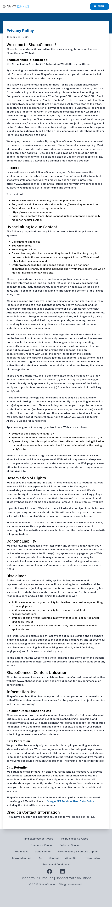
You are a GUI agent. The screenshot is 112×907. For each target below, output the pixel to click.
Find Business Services (74, 838)
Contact (54, 858)
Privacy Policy (91, 858)
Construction (43, 851)
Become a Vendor (42, 845)
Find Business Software (38, 838)
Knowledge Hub (21, 858)
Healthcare (21, 851)
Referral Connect (70, 845)
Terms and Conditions (56, 864)
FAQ (40, 858)
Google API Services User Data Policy (70, 801)
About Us (70, 858)
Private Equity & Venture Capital (78, 851)
